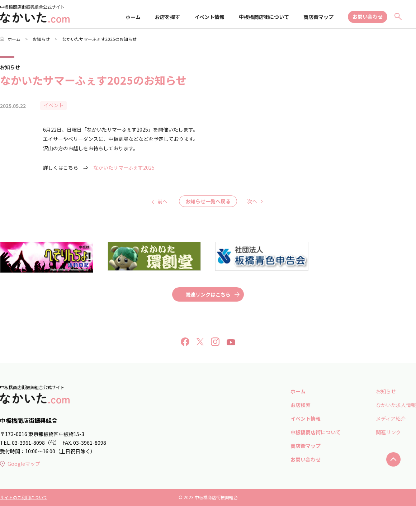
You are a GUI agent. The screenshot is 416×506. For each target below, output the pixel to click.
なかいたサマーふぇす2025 (124, 167)
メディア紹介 (391, 418)
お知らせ (41, 39)
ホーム (133, 16)
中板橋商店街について (264, 16)
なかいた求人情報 (396, 404)
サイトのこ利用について (23, 497)
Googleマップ (20, 463)
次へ (252, 201)
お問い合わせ (368, 16)
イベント (53, 105)
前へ (162, 201)
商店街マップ (318, 16)
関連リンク (388, 432)
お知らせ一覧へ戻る (208, 201)
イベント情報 (209, 16)
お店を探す (167, 16)
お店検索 (300, 404)
